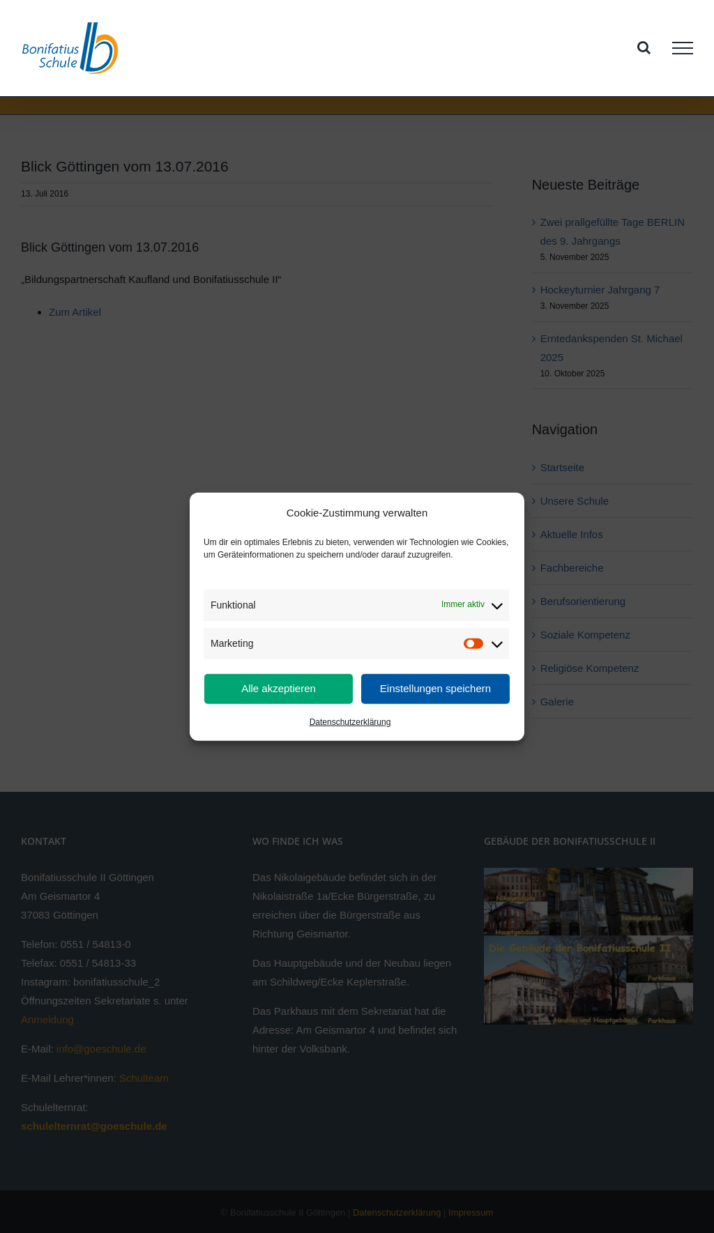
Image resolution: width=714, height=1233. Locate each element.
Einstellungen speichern (435, 688)
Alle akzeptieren (278, 688)
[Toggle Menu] (682, 48)
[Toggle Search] (644, 47)
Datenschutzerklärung (350, 722)
